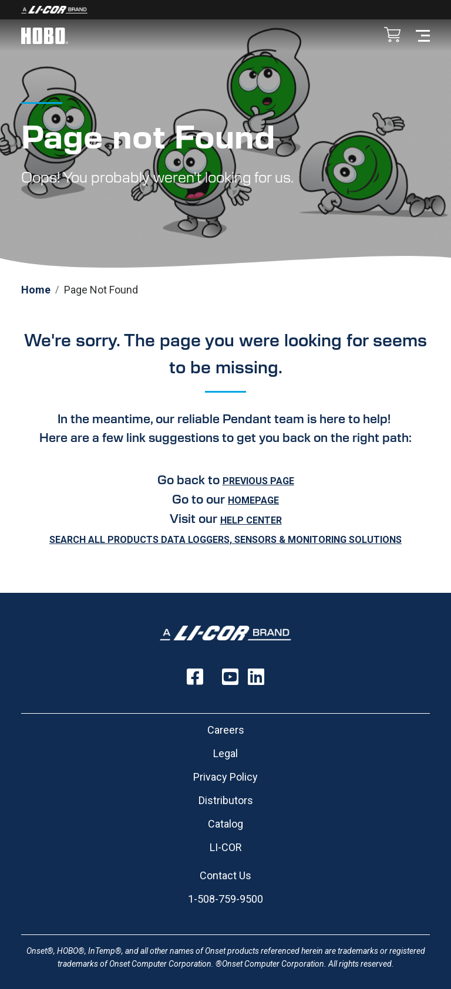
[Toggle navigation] (423, 35)
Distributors (225, 800)
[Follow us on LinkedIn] (256, 677)
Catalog (225, 824)
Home (36, 289)
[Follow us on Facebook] (195, 677)
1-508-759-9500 (225, 899)
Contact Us (225, 875)
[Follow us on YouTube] (230, 677)
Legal (225, 753)
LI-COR (226, 847)
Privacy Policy (225, 777)
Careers (225, 730)
